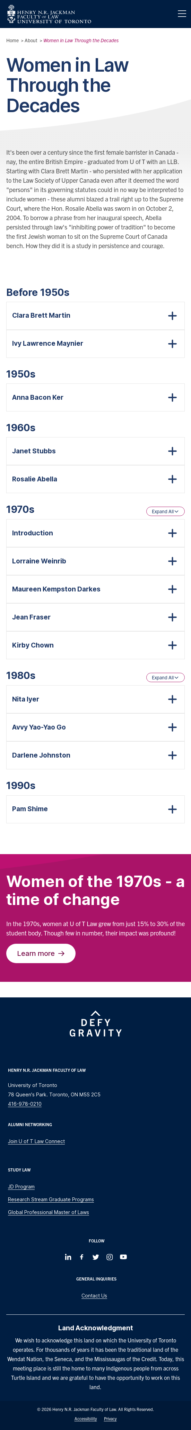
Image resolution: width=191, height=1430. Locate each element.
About (31, 40)
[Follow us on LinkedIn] (68, 1257)
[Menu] (181, 13)
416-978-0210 (25, 1104)
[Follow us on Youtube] (123, 1257)
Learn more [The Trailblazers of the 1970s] (41, 953)
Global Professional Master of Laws (48, 1212)
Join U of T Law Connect (36, 1141)
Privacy (110, 1418)
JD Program (21, 1186)
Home (12, 40)
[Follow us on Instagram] (109, 1257)
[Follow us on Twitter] (96, 1257)
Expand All (165, 511)
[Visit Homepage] (49, 14)
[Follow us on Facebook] (82, 1257)
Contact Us (94, 1295)
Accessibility (86, 1418)
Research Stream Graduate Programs (51, 1199)
